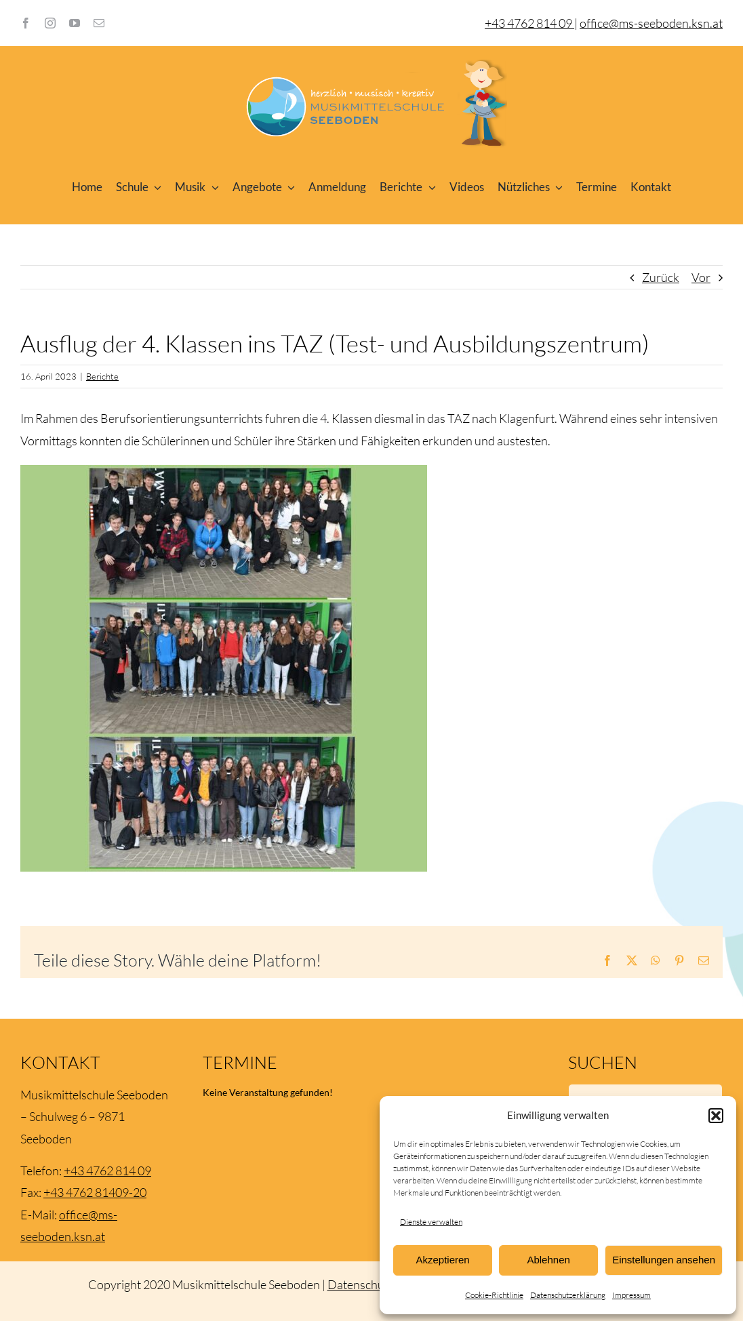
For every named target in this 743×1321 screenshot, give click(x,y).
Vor (700, 277)
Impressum (631, 1295)
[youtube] (74, 23)
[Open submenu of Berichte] (429, 187)
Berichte (102, 376)
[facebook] (25, 23)
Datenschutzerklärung (567, 1295)
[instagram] (50, 23)
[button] (716, 1115)
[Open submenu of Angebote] (289, 187)
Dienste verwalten (431, 1222)
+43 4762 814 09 (107, 1170)
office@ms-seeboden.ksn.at (651, 23)
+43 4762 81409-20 (94, 1192)
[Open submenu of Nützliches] (556, 187)
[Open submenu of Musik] (212, 187)
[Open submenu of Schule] (155, 187)
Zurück (660, 277)
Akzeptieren (442, 1259)
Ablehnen (548, 1259)
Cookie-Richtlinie (494, 1295)
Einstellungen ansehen (663, 1259)
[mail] (99, 23)
